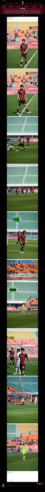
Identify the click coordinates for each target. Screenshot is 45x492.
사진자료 (22, 15)
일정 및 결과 (16, 3)
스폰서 (40, 3)
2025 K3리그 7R (11, 481)
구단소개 (7, 3)
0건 (9, 19)
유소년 (35, 3)
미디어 (26, 3)
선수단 (12, 3)
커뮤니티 (31, 3)
